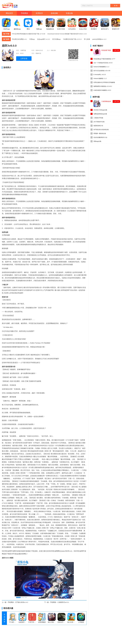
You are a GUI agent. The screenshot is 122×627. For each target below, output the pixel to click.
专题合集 (69, 13)
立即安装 (23, 59)
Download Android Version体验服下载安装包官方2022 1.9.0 (67, 34)
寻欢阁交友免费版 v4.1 (19, 39)
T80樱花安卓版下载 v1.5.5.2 (72, 39)
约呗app (32, 39)
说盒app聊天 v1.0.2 (43, 39)
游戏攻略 (54, 13)
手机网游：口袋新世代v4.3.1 (59, 602)
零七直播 (87, 39)
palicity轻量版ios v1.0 (99, 39)
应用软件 (39, 13)
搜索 (116, 5)
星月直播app (56, 39)
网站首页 (9, 13)
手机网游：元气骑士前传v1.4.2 (18, 602)
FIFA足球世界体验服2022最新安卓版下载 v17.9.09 (28, 34)
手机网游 (24, 13)
